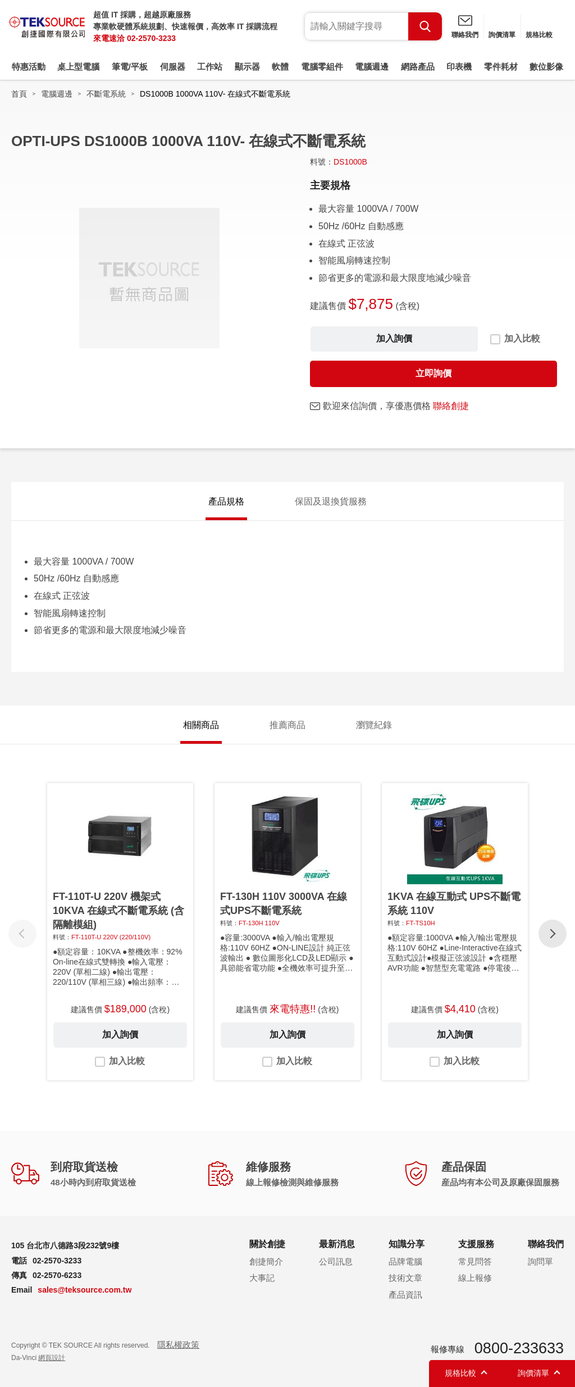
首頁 (19, 93)
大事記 (262, 1278)
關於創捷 (267, 1244)
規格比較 (539, 35)
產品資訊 (405, 1294)
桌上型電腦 (78, 66)
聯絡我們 (464, 35)
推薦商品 (287, 725)
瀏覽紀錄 (374, 725)
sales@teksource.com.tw (84, 1289)
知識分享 (407, 1244)
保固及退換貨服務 (331, 501)
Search (425, 26)
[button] (553, 934)
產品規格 (226, 501)
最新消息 (337, 1244)
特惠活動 (28, 66)
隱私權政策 (178, 1344)
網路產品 (418, 66)
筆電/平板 (130, 66)
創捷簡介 (266, 1261)
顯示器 (247, 66)
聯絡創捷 (451, 406)
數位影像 (546, 66)
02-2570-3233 (151, 38)
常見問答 (475, 1261)
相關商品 (201, 725)
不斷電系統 (106, 93)
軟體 (280, 66)
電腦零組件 (322, 66)
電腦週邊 (372, 66)
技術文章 (405, 1278)
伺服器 (172, 66)
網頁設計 (51, 1358)
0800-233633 (519, 1348)
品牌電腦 (405, 1261)
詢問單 (540, 1261)
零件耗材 (501, 66)
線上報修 (475, 1278)
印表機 (459, 66)
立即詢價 (433, 373)
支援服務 (476, 1244)
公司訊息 (336, 1261)
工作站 (209, 66)
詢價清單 (502, 35)
